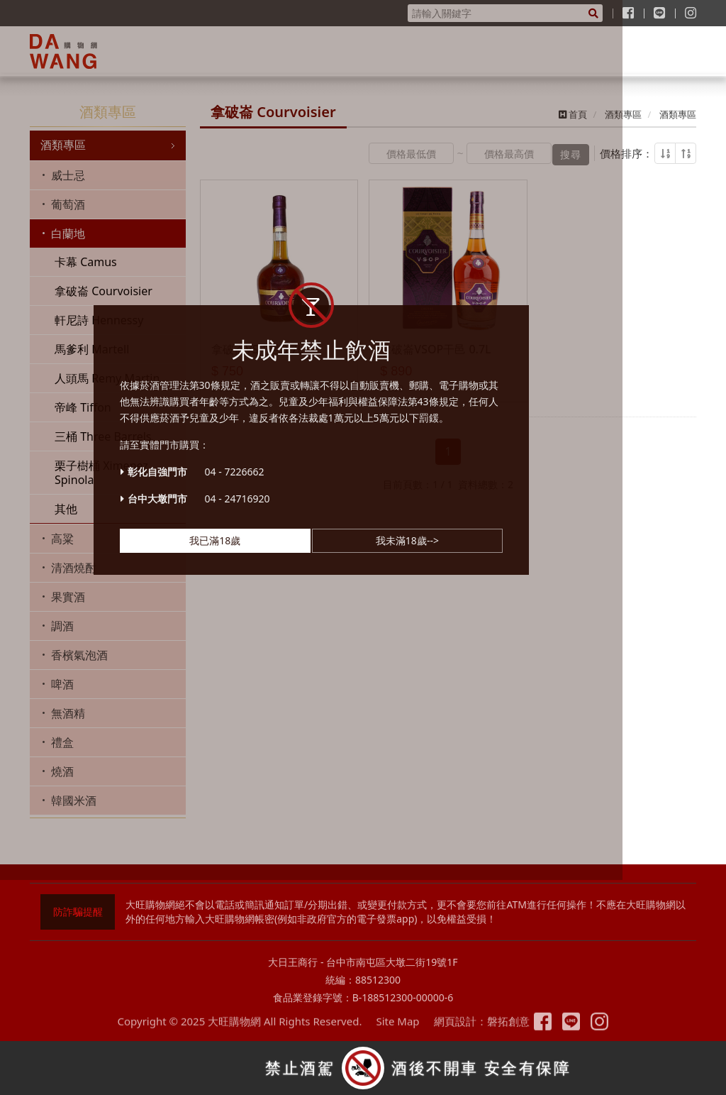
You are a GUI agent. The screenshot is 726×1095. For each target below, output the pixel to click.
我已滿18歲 (266, 575)
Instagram (606, 1031)
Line (578, 1031)
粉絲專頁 (550, 1031)
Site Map (391, 1031)
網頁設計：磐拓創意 (475, 1031)
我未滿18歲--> (459, 575)
